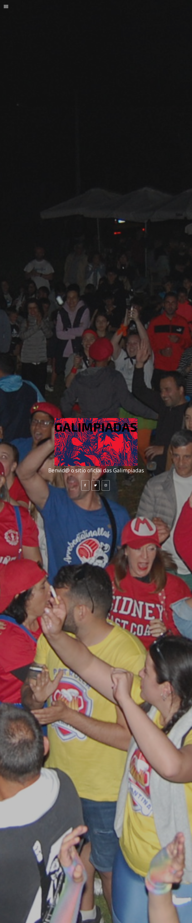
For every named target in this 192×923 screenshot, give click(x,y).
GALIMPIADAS (96, 426)
